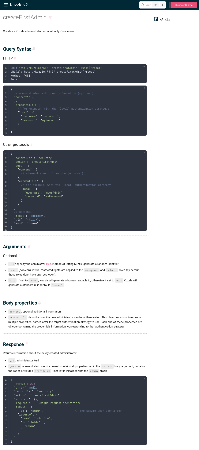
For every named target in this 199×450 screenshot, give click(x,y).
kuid (48, 264)
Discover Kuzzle (184, 5)
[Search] (152, 5)
